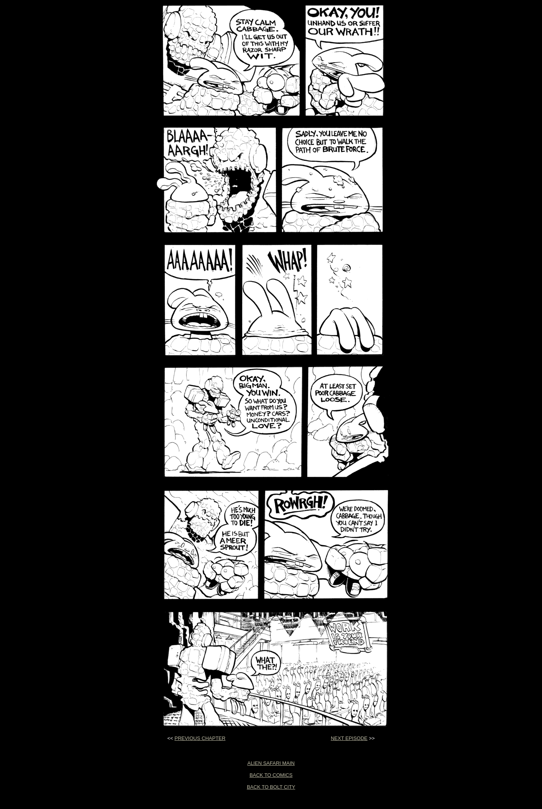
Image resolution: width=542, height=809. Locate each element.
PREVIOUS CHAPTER (199, 738)
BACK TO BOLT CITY (271, 787)
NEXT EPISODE (349, 738)
